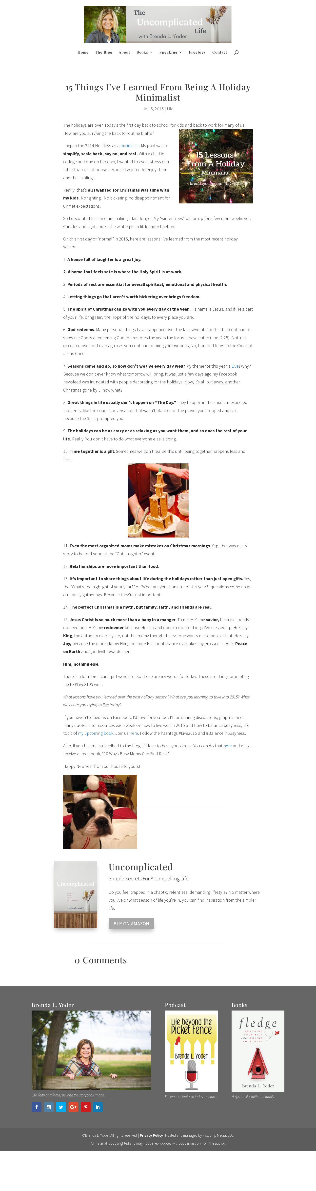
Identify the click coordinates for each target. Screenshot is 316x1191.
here (228, 746)
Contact (219, 52)
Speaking (168, 52)
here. (134, 733)
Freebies (197, 52)
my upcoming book (95, 733)
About (124, 52)
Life (170, 109)
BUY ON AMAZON (131, 923)
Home (83, 52)
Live (235, 366)
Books (142, 52)
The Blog (103, 52)
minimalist (129, 145)
